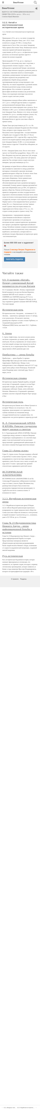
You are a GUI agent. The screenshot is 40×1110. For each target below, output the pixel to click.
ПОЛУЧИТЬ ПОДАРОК (14, 259)
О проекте (15, 579)
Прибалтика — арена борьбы (18, 354)
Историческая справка (14, 378)
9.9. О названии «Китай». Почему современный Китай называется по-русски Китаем (18, 283)
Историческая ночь (12, 309)
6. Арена (7, 333)
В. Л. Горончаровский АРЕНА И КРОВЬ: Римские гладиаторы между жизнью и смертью (19, 426)
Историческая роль (12, 401)
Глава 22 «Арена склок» (15, 450)
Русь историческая (12, 556)
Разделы (23, 579)
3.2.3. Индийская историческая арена (28, 1107)
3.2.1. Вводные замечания (11, 1107)
